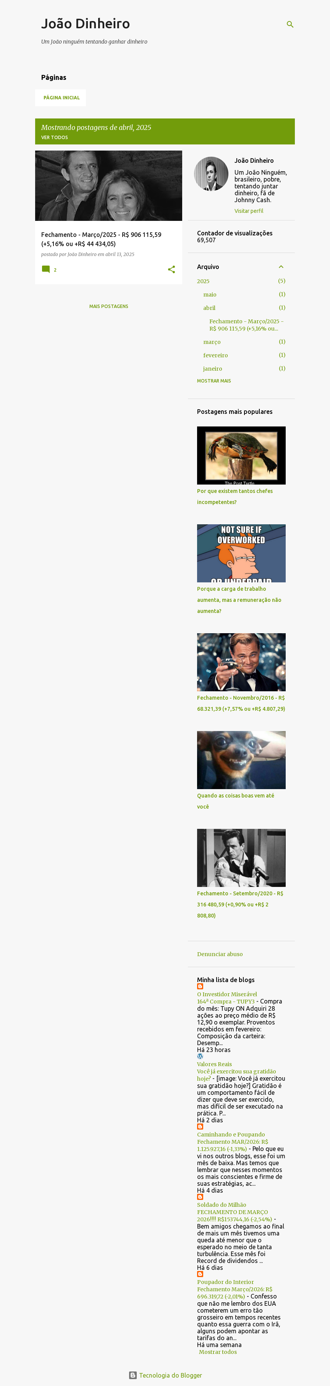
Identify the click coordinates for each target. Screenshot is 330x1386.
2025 (203, 281)
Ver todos (54, 137)
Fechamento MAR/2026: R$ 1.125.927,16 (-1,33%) (233, 1145)
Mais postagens (108, 306)
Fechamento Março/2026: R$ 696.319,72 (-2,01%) (235, 1293)
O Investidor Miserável (227, 994)
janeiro (212, 368)
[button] (171, 270)
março (212, 342)
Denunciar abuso (220, 954)
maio (210, 294)
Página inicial (62, 97)
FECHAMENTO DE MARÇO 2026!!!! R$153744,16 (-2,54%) (234, 1216)
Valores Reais (214, 1064)
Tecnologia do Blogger (165, 1375)
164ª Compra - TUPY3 (226, 1001)
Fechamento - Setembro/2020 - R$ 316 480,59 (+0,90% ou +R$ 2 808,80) (240, 904)
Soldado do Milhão (221, 1204)
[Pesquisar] (290, 24)
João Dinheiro (85, 23)
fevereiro (215, 355)
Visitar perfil (249, 211)
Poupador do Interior (225, 1282)
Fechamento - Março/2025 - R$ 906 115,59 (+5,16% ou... (246, 325)
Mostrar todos (218, 1352)
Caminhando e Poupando (231, 1134)
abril (209, 308)
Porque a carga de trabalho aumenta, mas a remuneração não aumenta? (239, 600)
